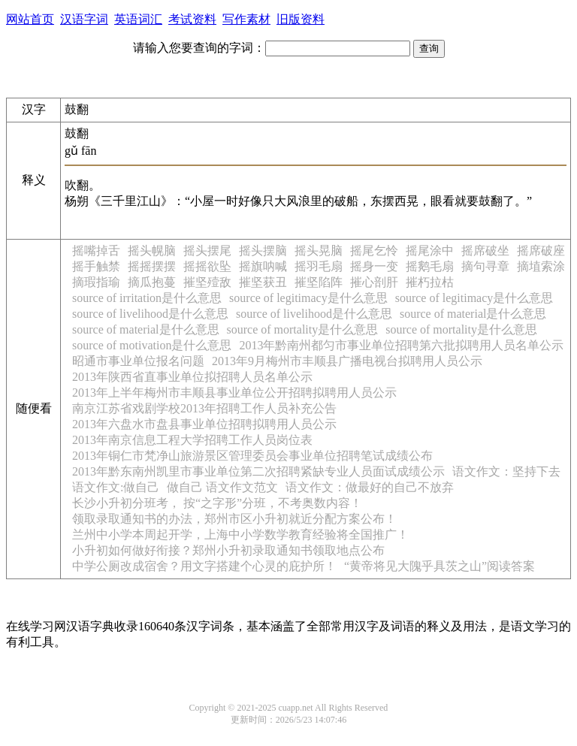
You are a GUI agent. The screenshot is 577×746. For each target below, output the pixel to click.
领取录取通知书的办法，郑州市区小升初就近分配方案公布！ (234, 518)
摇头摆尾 (207, 250)
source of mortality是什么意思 (303, 329)
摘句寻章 (485, 266)
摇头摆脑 (263, 250)
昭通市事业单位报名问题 (138, 361)
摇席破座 (541, 250)
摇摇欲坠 (207, 266)
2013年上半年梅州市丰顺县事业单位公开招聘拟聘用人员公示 (234, 392)
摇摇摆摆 (152, 266)
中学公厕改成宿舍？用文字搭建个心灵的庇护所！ (204, 566)
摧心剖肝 (374, 282)
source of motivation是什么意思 (151, 345)
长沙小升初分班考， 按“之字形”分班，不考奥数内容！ (217, 503)
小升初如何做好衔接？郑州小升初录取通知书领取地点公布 (228, 550)
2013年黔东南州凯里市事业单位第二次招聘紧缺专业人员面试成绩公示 (258, 471)
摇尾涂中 (430, 250)
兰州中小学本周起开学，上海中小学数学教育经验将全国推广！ (240, 534)
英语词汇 (138, 19)
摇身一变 (374, 266)
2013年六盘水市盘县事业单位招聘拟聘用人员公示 (204, 424)
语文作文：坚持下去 (506, 471)
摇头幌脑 (152, 250)
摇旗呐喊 (263, 266)
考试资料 (192, 19)
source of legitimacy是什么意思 (308, 297)
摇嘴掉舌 (96, 250)
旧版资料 (300, 19)
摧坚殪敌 (207, 282)
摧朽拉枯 (430, 282)
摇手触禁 (96, 266)
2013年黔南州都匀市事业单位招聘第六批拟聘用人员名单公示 (401, 345)
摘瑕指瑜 (96, 282)
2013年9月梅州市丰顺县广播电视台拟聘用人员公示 (347, 361)
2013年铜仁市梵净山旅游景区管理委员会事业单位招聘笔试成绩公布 (252, 455)
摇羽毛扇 (319, 266)
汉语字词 (84, 19)
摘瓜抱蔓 (152, 282)
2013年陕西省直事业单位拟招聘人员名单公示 (192, 376)
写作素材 (246, 19)
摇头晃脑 (319, 250)
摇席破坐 (485, 250)
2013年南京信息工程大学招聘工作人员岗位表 (192, 439)
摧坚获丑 (263, 282)
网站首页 (30, 19)
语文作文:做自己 (115, 487)
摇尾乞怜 (374, 250)
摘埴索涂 (541, 266)
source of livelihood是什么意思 (150, 313)
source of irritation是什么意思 (147, 297)
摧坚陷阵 (319, 282)
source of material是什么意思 (473, 313)
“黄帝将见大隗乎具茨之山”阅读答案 (439, 566)
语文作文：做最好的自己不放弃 (369, 487)
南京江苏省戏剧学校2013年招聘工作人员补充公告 (204, 408)
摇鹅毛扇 (430, 266)
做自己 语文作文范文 (222, 487)
